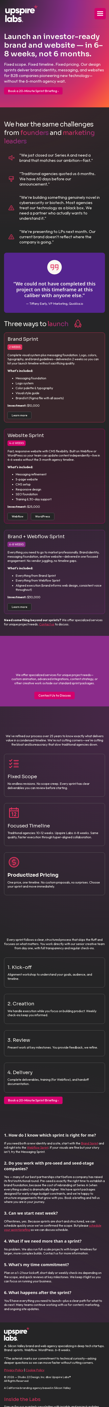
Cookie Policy (35, 1370)
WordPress (42, 516)
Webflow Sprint (37, 1147)
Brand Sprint (89, 1143)
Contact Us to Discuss (54, 695)
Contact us (46, 624)
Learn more (19, 415)
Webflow (17, 516)
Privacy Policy (13, 1370)
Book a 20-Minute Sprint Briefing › (33, 91)
